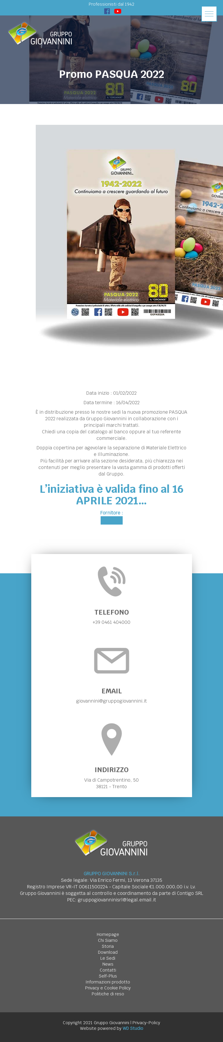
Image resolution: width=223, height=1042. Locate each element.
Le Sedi (107, 958)
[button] (209, 14)
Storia (108, 946)
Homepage (108, 934)
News (107, 964)
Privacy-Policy (146, 1022)
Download (108, 952)
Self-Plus (108, 976)
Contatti (108, 970)
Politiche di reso (108, 994)
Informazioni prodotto (107, 982)
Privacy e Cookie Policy (108, 988)
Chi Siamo (108, 940)
